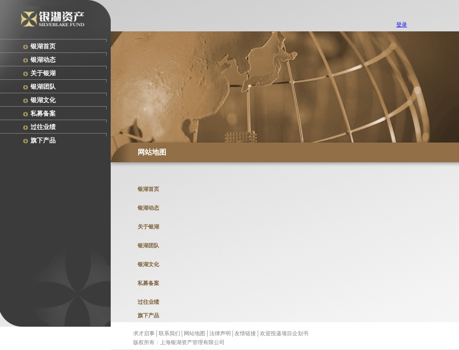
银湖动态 (43, 59)
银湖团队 (43, 86)
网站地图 (194, 333)
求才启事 (144, 333)
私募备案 (43, 113)
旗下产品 (43, 140)
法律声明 (220, 333)
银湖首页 (43, 46)
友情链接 (245, 333)
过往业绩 (43, 127)
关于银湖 (43, 73)
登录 (401, 25)
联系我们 (169, 333)
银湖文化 (43, 100)
